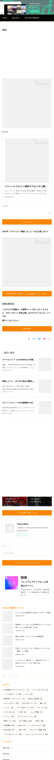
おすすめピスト (29, 703)
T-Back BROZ (27, 329)
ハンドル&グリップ (12, 694)
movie (21, 725)
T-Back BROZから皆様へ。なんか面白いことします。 (27, 293)
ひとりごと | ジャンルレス (36, 734)
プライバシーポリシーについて (27, 563)
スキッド (42, 707)
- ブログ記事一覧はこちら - (27, 513)
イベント (9, 716)
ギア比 (22, 712)
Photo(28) (5, 206)
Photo (39, 721)
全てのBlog (25, 721)
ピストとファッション (26, 716)
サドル (29, 694)
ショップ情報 (36, 712)
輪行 (43, 703)
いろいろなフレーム (13, 734)
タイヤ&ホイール (25, 707)
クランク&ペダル (40, 690)
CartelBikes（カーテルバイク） (16, 690)
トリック (9, 707)
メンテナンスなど (37, 725)
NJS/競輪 (9, 725)
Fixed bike (9, 730)
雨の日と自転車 (35, 699)
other (22, 730)
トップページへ (27, 222)
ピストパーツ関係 (38, 730)
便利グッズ (9, 721)
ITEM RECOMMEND (31, 18)
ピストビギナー (11, 703)
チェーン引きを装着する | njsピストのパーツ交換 (32, 613)
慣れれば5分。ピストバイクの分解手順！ (30, 636)
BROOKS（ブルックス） (14, 699)
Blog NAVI (15, 18)
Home (5, 18)
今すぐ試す (34, 11)
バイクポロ (9, 712)
